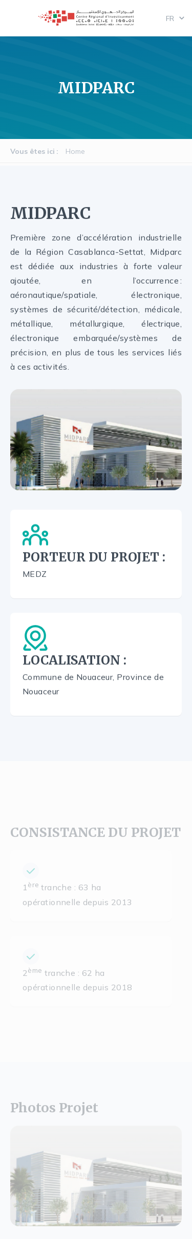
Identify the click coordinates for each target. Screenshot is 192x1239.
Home (75, 151)
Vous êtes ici (32, 151)
